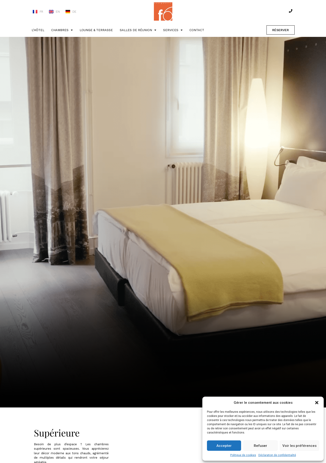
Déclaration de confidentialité (277, 455)
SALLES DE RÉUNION (138, 30)
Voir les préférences (299, 446)
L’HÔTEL (38, 30)
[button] (316, 402)
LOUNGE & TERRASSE (96, 30)
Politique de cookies (243, 455)
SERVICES (172, 30)
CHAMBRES (62, 30)
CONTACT (196, 30)
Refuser (260, 446)
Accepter (224, 446)
